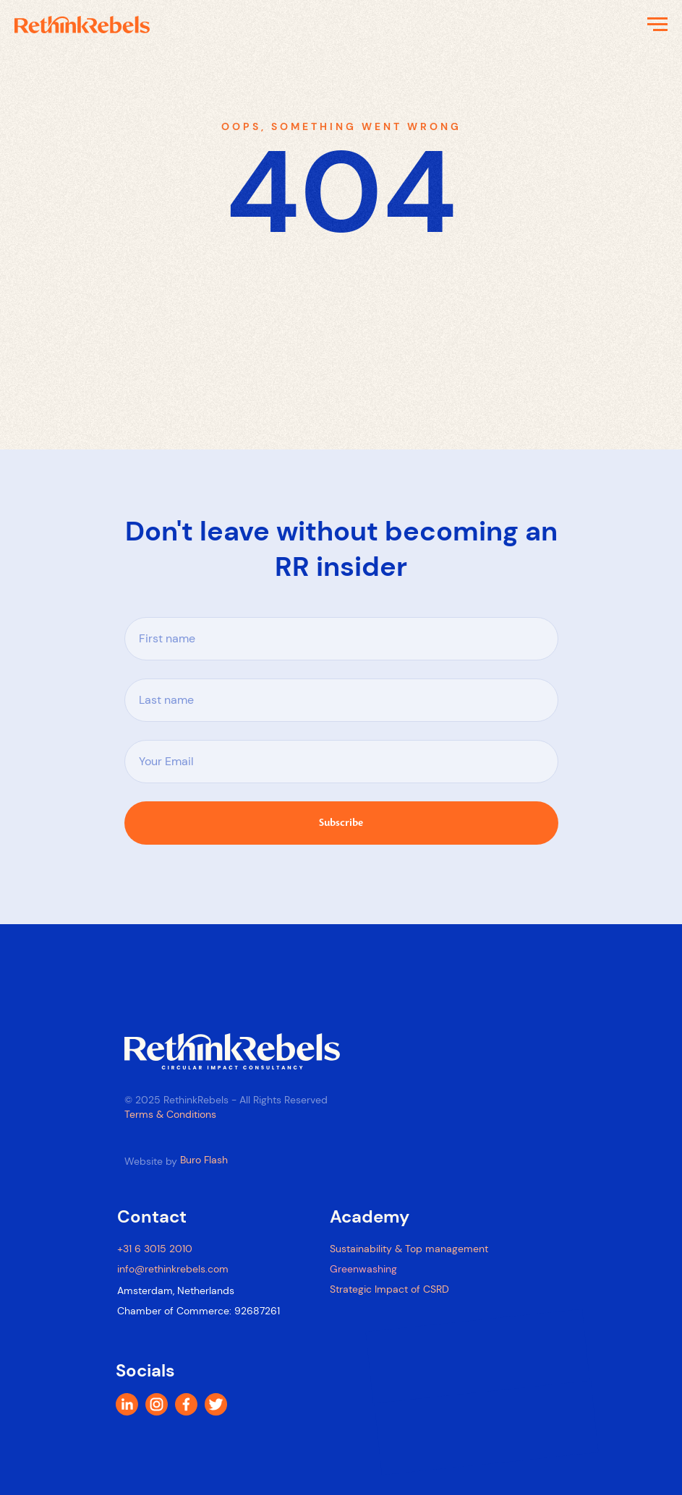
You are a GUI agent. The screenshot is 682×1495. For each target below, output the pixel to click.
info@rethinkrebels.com (173, 1268)
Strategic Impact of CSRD (389, 1289)
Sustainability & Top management (409, 1248)
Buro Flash (204, 1159)
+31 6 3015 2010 (154, 1248)
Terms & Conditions (170, 1114)
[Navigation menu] (657, 24)
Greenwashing (363, 1268)
